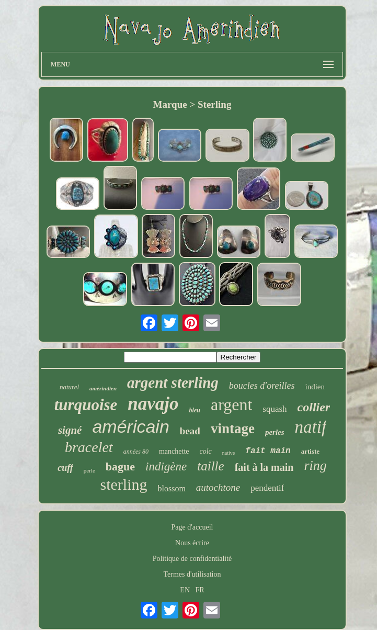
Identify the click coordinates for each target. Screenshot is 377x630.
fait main (267, 451)
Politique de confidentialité (192, 558)
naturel (69, 387)
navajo (153, 403)
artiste (310, 451)
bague (120, 466)
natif (311, 427)
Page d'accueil (192, 527)
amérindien (103, 388)
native (228, 453)
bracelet (89, 447)
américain (130, 426)
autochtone (218, 487)
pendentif (267, 488)
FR (200, 590)
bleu (194, 410)
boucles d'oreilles (262, 385)
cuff (65, 468)
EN (185, 590)
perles (274, 432)
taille (210, 466)
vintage (233, 428)
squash (274, 409)
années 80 (135, 451)
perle (89, 470)
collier (314, 407)
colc (206, 451)
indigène (166, 466)
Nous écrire (192, 543)
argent (231, 404)
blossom (172, 488)
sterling (123, 484)
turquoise (86, 405)
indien (315, 387)
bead (190, 430)
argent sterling (173, 382)
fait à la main (264, 467)
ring (315, 465)
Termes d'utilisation (192, 574)
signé (70, 430)
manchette (174, 451)
